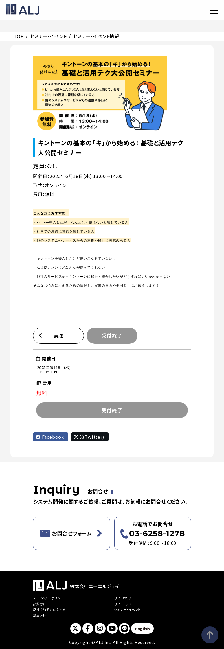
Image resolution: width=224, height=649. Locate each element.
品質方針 (39, 604)
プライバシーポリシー (48, 598)
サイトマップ (123, 604)
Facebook (50, 436)
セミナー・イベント (48, 36)
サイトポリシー (124, 598)
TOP (18, 36)
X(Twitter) (89, 436)
